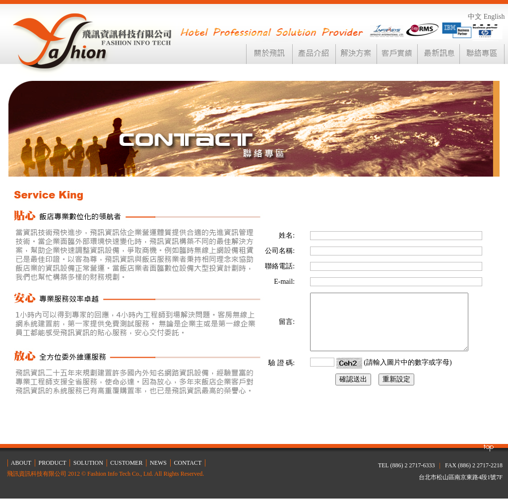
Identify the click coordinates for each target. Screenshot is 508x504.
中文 (475, 16)
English (494, 16)
